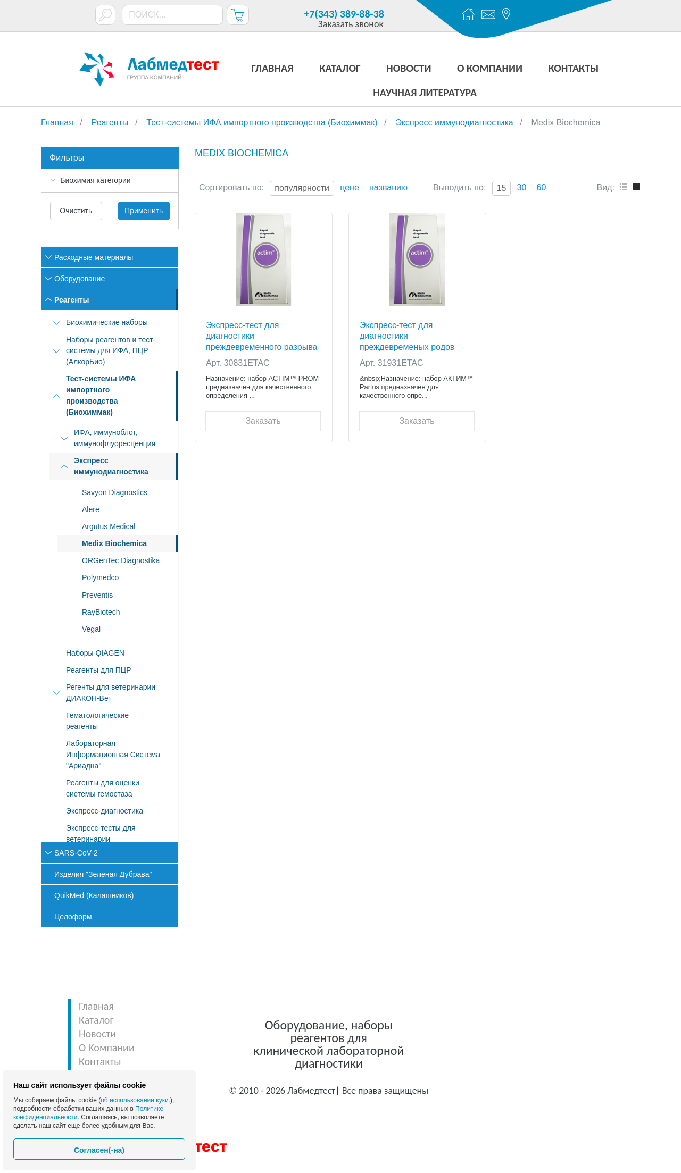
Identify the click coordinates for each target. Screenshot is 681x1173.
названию (388, 187)
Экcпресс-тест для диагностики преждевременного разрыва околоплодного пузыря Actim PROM (262, 336)
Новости (97, 1033)
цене (349, 187)
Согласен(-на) (99, 1150)
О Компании (107, 1047)
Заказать (262, 420)
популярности (302, 187)
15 (501, 187)
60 (541, 187)
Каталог (96, 1019)
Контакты (100, 1061)
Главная (96, 1006)
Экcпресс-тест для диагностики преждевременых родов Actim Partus (407, 336)
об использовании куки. (135, 1100)
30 (522, 187)
